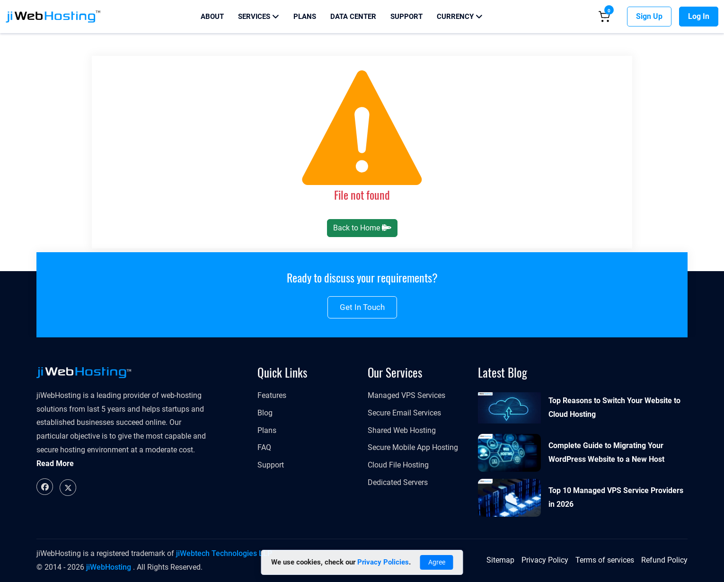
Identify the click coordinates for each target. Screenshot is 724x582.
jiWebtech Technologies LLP (224, 553)
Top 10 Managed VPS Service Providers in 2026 (615, 497)
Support (406, 16)
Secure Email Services (404, 412)
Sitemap (500, 560)
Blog (265, 412)
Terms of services (604, 560)
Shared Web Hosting (402, 430)
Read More (55, 463)
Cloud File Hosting (398, 464)
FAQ (264, 447)
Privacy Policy (544, 560)
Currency (460, 16)
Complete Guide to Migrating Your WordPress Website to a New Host (606, 452)
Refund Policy (664, 560)
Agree (436, 562)
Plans (304, 16)
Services (258, 16)
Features (271, 395)
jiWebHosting (108, 567)
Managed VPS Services (406, 395)
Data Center (353, 16)
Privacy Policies (383, 562)
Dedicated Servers (398, 482)
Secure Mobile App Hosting (413, 447)
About (212, 16)
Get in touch (362, 307)
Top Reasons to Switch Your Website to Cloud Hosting (614, 407)
